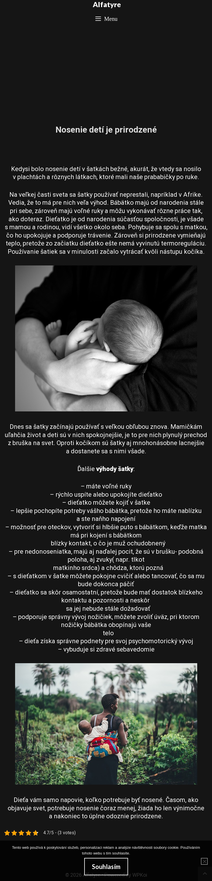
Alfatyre (107, 4)
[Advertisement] (106, 72)
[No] (204, 861)
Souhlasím (106, 866)
